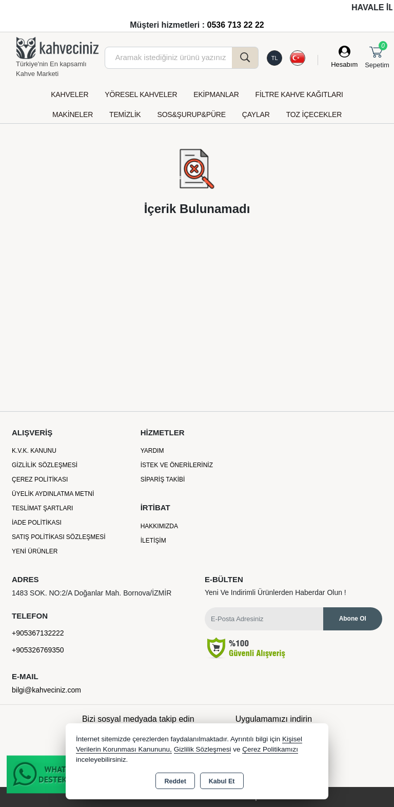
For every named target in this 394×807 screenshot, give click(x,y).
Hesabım (344, 64)
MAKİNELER (72, 114)
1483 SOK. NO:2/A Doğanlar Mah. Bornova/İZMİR (91, 593)
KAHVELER (69, 94)
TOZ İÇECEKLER (314, 114)
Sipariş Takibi (163, 479)
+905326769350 (38, 650)
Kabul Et (222, 781)
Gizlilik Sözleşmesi (44, 465)
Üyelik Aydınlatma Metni (53, 493)
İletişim (153, 540)
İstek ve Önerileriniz (177, 465)
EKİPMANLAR (216, 94)
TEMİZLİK (125, 114)
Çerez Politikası (40, 479)
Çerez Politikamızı (270, 749)
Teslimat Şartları (42, 508)
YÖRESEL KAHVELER (141, 94)
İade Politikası (37, 522)
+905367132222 (38, 633)
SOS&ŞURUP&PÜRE (191, 114)
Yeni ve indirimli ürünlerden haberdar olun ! (275, 592)
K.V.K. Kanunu (34, 450)
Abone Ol (352, 618)
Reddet (175, 781)
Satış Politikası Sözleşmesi (59, 537)
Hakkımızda (159, 526)
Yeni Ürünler (34, 551)
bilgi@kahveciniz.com (46, 690)
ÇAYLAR (256, 114)
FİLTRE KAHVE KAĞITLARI (299, 94)
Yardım (152, 450)
